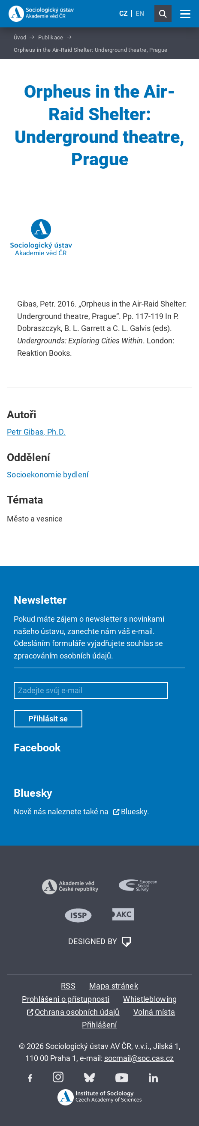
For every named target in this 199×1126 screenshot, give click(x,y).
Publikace (50, 37)
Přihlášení (99, 1024)
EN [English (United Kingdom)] (140, 13)
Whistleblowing (150, 999)
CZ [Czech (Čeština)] (123, 13)
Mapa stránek (113, 985)
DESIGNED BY (99, 941)
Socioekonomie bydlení (48, 474)
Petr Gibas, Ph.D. (36, 431)
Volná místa (154, 1011)
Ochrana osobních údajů (77, 1011)
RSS (68, 985)
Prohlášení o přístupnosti (65, 999)
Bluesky (134, 811)
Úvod (20, 37)
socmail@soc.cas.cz (139, 1058)
